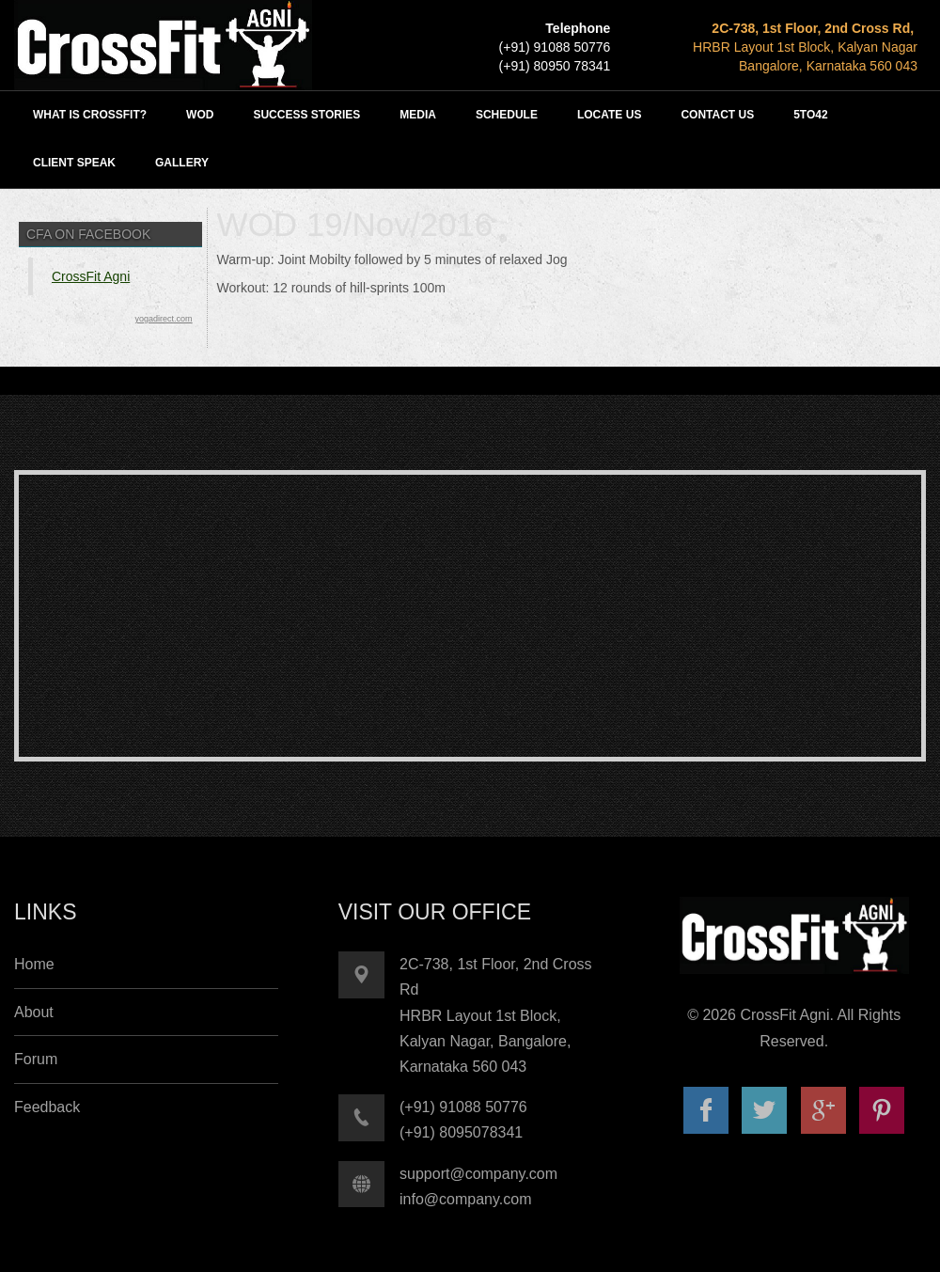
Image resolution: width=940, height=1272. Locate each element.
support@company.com (478, 1174)
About (34, 1012)
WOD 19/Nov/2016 (355, 224)
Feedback (47, 1107)
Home (34, 964)
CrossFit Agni (91, 276)
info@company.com (465, 1199)
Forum (35, 1059)
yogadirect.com (164, 318)
